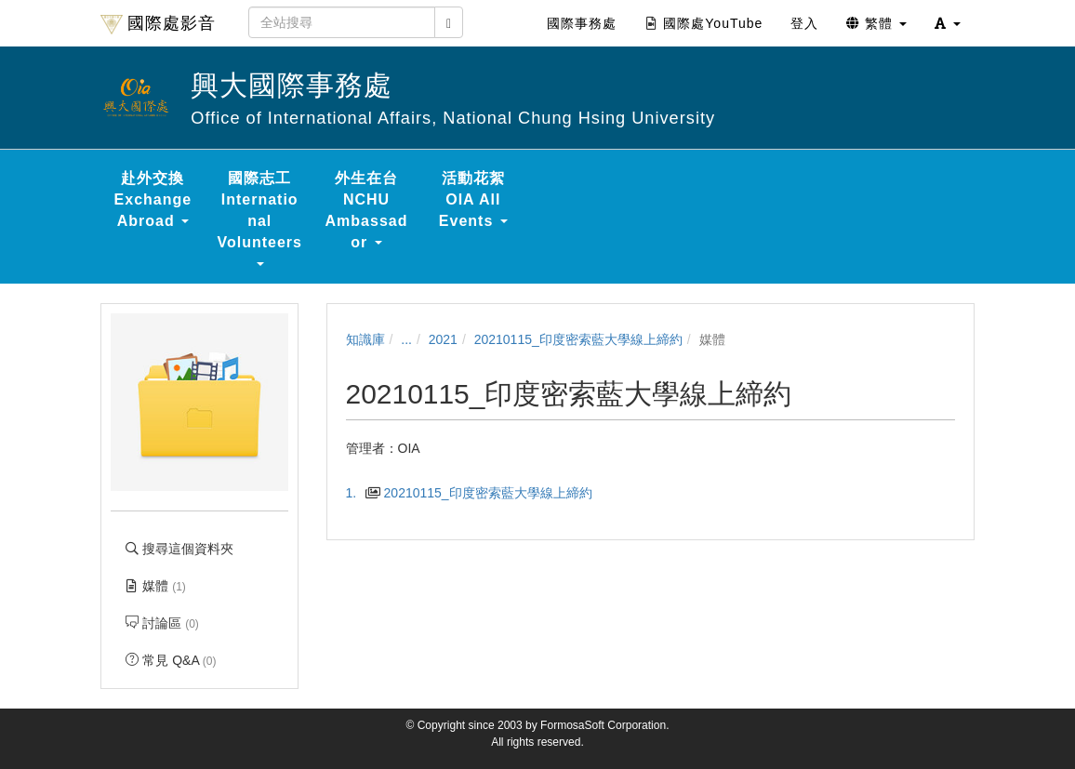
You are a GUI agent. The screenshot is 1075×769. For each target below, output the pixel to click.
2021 (443, 339)
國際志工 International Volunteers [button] (259, 218)
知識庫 (365, 339)
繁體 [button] (876, 23)
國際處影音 (158, 24)
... (406, 339)
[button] (948, 23)
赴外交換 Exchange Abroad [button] (153, 199)
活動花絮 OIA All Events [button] (473, 199)
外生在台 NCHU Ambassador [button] (366, 210)
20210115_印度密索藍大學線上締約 (578, 339)
